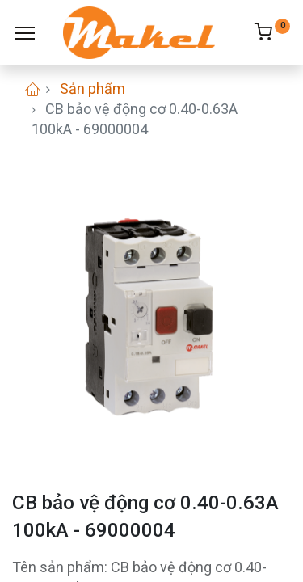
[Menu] (24, 33)
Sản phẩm (92, 88)
